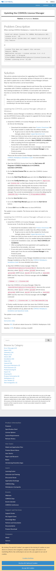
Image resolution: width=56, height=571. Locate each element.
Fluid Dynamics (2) (10, 367)
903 (11, 324)
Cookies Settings (28, 558)
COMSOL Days (10, 498)
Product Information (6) (11, 376)
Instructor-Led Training (12, 474)
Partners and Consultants (13, 523)
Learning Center (10, 471)
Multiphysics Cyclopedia (13, 487)
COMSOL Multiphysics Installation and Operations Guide (27, 310)
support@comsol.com (38, 134)
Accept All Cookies (28, 568)
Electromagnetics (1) (10, 383)
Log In (38, 5)
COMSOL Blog (9, 484)
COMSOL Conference (12, 505)
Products (8, 426)
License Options (10, 432)
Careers (7, 541)
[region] (28, 557)
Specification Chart (11, 429)
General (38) (8, 363)
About (7, 537)
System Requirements (12, 435)
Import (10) (7, 350)
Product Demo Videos (12, 450)
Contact (46, 5)
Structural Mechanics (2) (12, 365)
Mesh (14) (7, 361)
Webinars (8, 495)
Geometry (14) (8, 352)
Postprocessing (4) (10, 370)
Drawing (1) (8, 374)
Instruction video (9, 321)
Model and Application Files (14, 447)
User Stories (9, 453)
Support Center (10, 513)
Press (7, 544)
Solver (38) (7, 357)
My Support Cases (11, 516)
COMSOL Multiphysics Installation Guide (20, 158)
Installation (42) (9, 359)
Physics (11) (8, 354)
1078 (11, 328)
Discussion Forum (10, 477)
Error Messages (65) (10, 348)
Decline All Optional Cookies (28, 563)
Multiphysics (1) (9, 378)
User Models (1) (9, 380)
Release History (10, 439)
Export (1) (7, 372)
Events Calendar (10, 502)
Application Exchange (12, 481)
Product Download (42, 127)
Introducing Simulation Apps (14, 463)
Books (7, 460)
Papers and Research (11, 456)
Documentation (10, 526)
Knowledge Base (10, 520)
